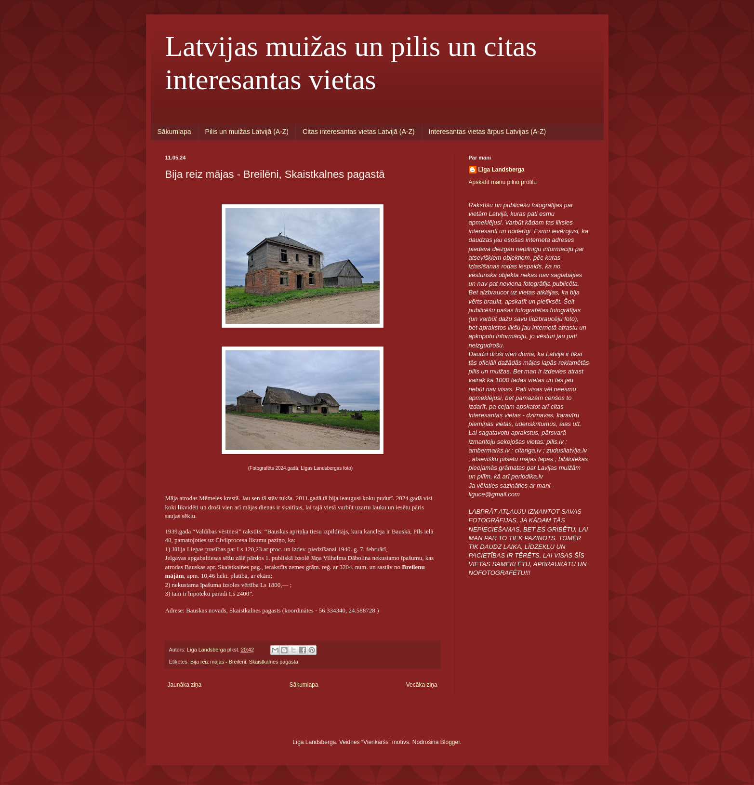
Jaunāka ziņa (185, 684)
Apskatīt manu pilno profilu (503, 182)
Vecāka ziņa (421, 684)
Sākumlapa (174, 131)
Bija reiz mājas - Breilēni (218, 662)
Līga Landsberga (501, 169)
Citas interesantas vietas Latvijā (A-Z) (359, 131)
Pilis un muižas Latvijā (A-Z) (247, 131)
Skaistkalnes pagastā (273, 662)
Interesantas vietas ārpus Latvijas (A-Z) (487, 131)
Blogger (450, 742)
